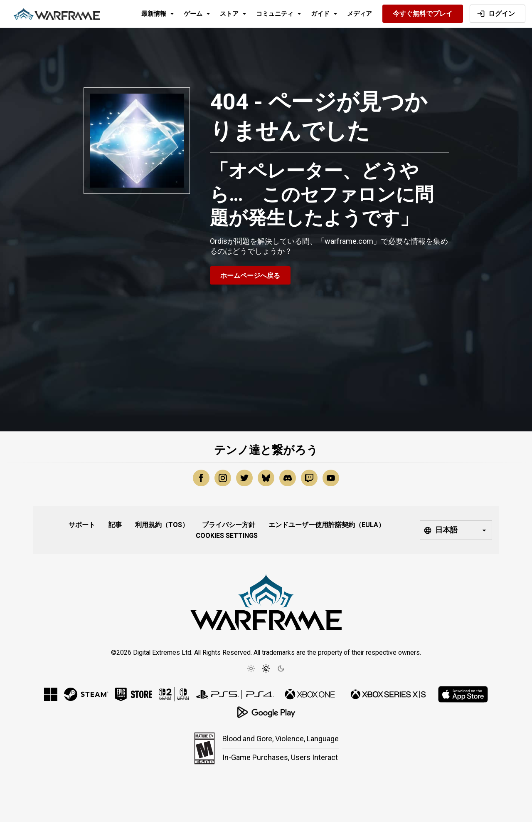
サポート (82, 525)
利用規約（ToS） (162, 525)
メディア (359, 13)
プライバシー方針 (228, 525)
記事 (115, 525)
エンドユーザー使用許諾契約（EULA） (326, 525)
